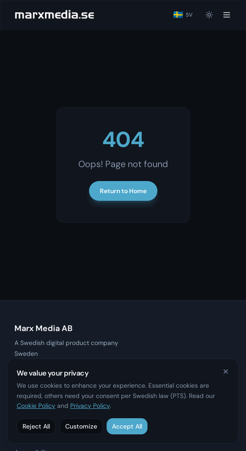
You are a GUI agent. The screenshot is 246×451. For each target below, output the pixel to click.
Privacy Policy (90, 406)
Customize (81, 426)
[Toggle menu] (226, 14)
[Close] (225, 371)
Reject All (36, 426)
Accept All (127, 426)
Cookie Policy (36, 406)
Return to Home (123, 191)
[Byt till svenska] (183, 15)
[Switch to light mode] (209, 14)
